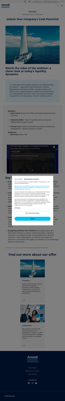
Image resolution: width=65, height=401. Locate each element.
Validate (32, 218)
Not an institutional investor (32, 213)
